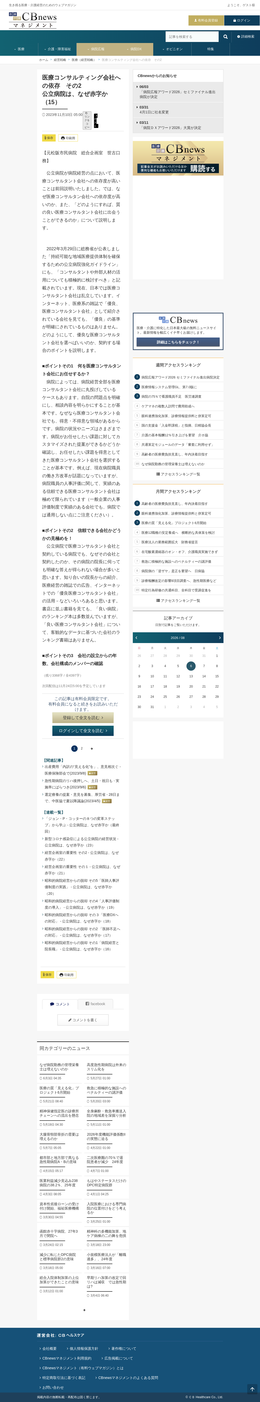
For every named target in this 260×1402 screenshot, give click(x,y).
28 (165, 656)
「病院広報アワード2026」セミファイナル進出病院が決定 (177, 92)
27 (152, 656)
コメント (60, 1004)
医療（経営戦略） (84, 60)
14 (204, 676)
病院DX (133, 49)
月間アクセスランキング (178, 491)
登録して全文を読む (83, 717)
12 (178, 676)
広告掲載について (118, 1358)
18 (165, 686)
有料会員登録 (208, 20)
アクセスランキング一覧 (178, 474)
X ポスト (96, 120)
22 (217, 686)
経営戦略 (60, 60)
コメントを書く (83, 1020)
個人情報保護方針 (84, 1348)
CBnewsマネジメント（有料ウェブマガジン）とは (83, 1368)
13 (191, 676)
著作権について (123, 1348)
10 (152, 676)
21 (204, 686)
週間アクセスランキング (178, 365)
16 (139, 686)
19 (178, 686)
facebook (95, 1004)
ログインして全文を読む (83, 731)
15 (217, 676)
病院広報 (95, 49)
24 (152, 697)
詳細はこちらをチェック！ (178, 342)
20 (191, 686)
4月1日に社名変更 (154, 109)
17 (152, 686)
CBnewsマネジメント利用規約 (66, 1358)
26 (139, 656)
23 (139, 697)
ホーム (43, 60)
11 (165, 676)
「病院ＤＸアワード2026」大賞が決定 (170, 125)
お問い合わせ (53, 1387)
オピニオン (172, 49)
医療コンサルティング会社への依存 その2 (132, 60)
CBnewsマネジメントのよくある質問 (128, 1378)
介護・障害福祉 (57, 49)
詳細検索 (247, 36)
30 (191, 656)
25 (165, 697)
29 (178, 656)
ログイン (243, 20)
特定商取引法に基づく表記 (63, 1378)
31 (204, 656)
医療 (19, 49)
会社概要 (49, 1348)
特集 (210, 49)
